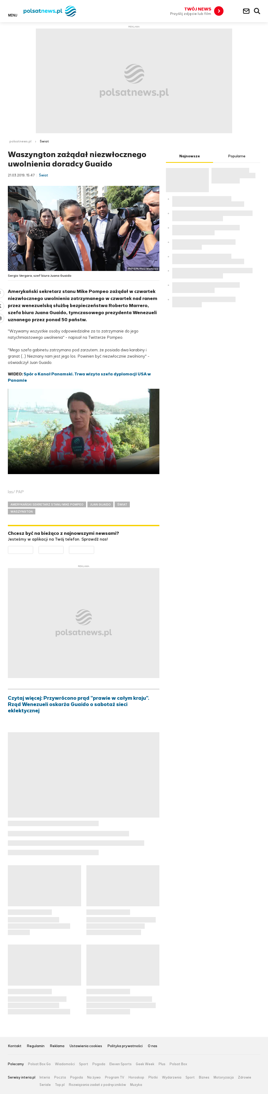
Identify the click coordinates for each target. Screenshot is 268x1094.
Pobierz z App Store (63, 549)
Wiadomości (65, 1064)
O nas (152, 1046)
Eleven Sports (120, 1064)
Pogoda (98, 1064)
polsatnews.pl (20, 141)
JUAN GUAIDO (100, 504)
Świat (44, 141)
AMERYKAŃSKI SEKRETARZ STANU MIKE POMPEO (46, 504)
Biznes (204, 1077)
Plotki (153, 1077)
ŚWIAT (122, 504)
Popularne (236, 156)
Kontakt (14, 1046)
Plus (162, 1064)
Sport (83, 1064)
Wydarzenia (171, 1077)
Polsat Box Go (39, 1064)
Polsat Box (178, 1064)
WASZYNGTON (21, 511)
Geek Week (145, 1064)
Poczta (60, 1077)
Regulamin (35, 1046)
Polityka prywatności (125, 1046)
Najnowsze (189, 156)
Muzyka (136, 1085)
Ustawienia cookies (86, 1046)
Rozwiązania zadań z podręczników (97, 1085)
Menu (12, 15)
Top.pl (60, 1085)
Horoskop (136, 1077)
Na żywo (94, 1077)
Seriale (45, 1085)
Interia (45, 1077)
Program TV (114, 1077)
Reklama (57, 1046)
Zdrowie (244, 1077)
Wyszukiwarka (257, 11)
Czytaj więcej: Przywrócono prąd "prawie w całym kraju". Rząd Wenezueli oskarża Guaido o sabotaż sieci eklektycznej (78, 704)
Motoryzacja (224, 1077)
